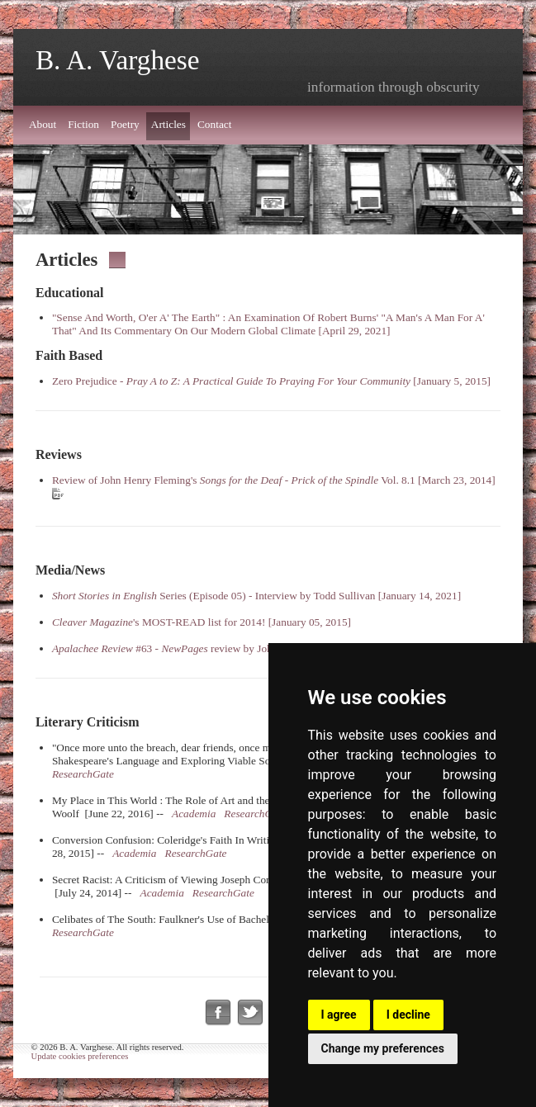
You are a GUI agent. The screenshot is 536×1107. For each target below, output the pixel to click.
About (42, 124)
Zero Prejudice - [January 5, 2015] (271, 381)
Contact (214, 124)
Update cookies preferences (80, 1056)
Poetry (125, 124)
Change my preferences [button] (382, 1048)
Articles (168, 124)
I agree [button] (339, 1014)
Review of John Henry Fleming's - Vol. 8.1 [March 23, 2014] (274, 480)
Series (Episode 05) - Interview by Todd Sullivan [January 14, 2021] (256, 595)
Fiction (83, 124)
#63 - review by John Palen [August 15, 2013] (220, 648)
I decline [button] (408, 1014)
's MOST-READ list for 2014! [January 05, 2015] (201, 622)
